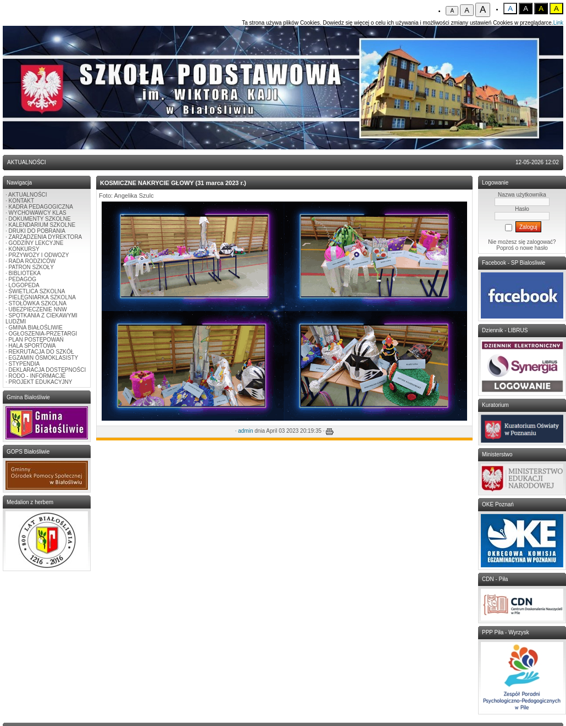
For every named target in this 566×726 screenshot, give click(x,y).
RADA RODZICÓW (32, 261)
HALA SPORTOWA (32, 346)
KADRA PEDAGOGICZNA (41, 207)
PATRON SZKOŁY (31, 267)
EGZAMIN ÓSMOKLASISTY (44, 358)
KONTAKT (21, 201)
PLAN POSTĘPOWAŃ (36, 340)
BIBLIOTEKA (25, 273)
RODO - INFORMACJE (37, 376)
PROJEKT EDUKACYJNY (41, 382)
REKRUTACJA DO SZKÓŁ (41, 352)
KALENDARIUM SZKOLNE (42, 225)
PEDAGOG (23, 279)
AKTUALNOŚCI (27, 195)
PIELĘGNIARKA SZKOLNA (42, 297)
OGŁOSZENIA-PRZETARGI (43, 334)
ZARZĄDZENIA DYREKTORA (45, 237)
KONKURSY (24, 249)
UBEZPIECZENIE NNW (38, 309)
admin (245, 431)
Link (558, 23)
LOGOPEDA (24, 285)
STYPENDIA (24, 364)
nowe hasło (534, 248)
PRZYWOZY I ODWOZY (39, 255)
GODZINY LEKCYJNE (36, 243)
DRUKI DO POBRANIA (37, 231)
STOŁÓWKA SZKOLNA (37, 303)
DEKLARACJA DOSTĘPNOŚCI (47, 370)
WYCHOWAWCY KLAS (37, 213)
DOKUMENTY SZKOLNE (40, 219)
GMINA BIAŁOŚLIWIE (36, 328)
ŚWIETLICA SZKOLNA (37, 291)
